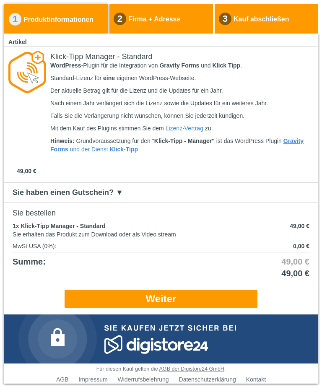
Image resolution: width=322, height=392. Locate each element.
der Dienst (94, 149)
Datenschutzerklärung (207, 379)
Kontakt (256, 379)
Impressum (92, 379)
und (75, 149)
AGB (62, 379)
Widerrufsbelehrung (143, 379)
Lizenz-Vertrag (184, 128)
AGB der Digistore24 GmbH (191, 369)
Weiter (161, 298)
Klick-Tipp (123, 149)
